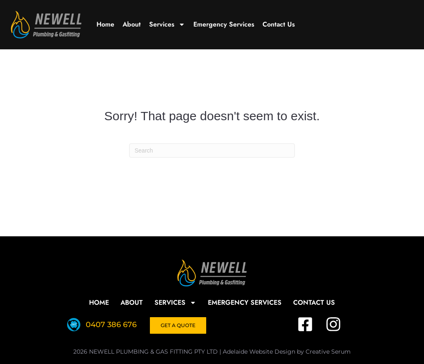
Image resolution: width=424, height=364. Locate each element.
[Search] (212, 150)
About (132, 24)
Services (167, 24)
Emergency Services (223, 24)
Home (105, 24)
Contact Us (279, 24)
